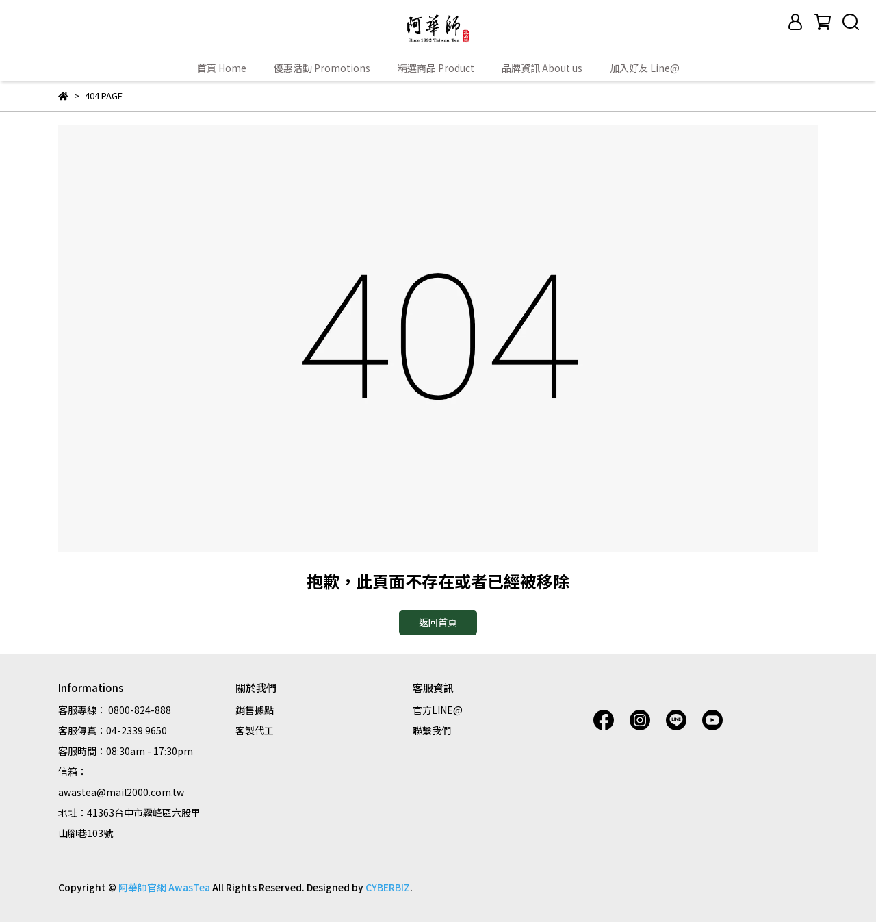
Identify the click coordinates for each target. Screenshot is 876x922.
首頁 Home (221, 68)
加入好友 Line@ (645, 68)
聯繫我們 (432, 730)
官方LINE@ (438, 710)
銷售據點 (254, 710)
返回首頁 (438, 622)
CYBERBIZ (387, 887)
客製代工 (254, 730)
